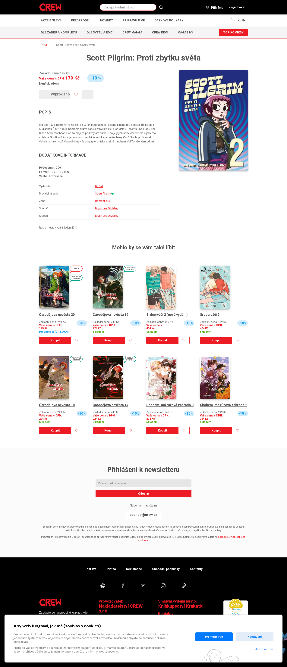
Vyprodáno (60, 94)
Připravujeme (134, 20)
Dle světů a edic (100, 32)
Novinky (106, 20)
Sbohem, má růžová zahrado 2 (223, 405)
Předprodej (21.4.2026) (54, 331)
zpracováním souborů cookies (82, 648)
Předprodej (80, 20)
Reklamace (134, 569)
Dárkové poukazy (169, 20)
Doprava (90, 569)
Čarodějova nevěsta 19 (110, 314)
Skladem (98, 331)
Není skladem (49, 83)
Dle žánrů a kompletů (59, 32)
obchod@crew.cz (143, 515)
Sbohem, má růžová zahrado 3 (170, 405)
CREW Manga (132, 32)
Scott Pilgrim (103, 193)
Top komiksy (233, 32)
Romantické (102, 201)
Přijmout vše (214, 637)
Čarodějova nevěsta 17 (110, 405)
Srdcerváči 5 (209, 314)
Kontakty (196, 569)
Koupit (55, 340)
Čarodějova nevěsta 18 (57, 405)
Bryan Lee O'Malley (106, 208)
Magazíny (185, 32)
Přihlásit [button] (214, 7)
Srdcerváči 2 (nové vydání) (167, 314)
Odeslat (143, 493)
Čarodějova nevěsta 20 (57, 314)
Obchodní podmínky (166, 569)
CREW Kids (160, 32)
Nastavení (255, 637)
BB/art (99, 186)
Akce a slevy (51, 20)
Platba (111, 569)
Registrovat (237, 7)
